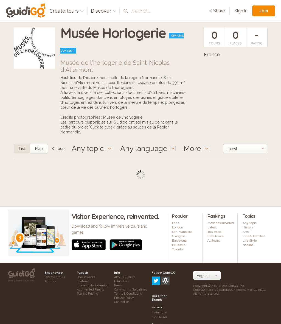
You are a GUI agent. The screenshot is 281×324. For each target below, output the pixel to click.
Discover (104, 11)
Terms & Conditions (128, 293)
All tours (213, 240)
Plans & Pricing (87, 293)
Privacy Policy (124, 298)
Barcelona (179, 240)
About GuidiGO (124, 277)
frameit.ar (159, 301)
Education (121, 281)
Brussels (178, 245)
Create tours (66, 11)
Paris (175, 223)
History (248, 227)
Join (263, 10)
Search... (141, 11)
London (177, 227)
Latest (212, 227)
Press (118, 285)
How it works (86, 277)
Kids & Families (254, 236)
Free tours (215, 236)
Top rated (214, 232)
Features (83, 281)
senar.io (157, 284)
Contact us (121, 302)
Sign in (241, 10)
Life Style (250, 240)
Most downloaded (220, 223)
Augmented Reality (90, 289)
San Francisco (182, 232)
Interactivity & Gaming (93, 285)
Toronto (177, 249)
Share (217, 10)
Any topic (250, 223)
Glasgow (178, 236)
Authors (50, 281)
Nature (248, 245)
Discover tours (55, 277)
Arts (246, 232)
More (196, 148)
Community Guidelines (130, 289)
